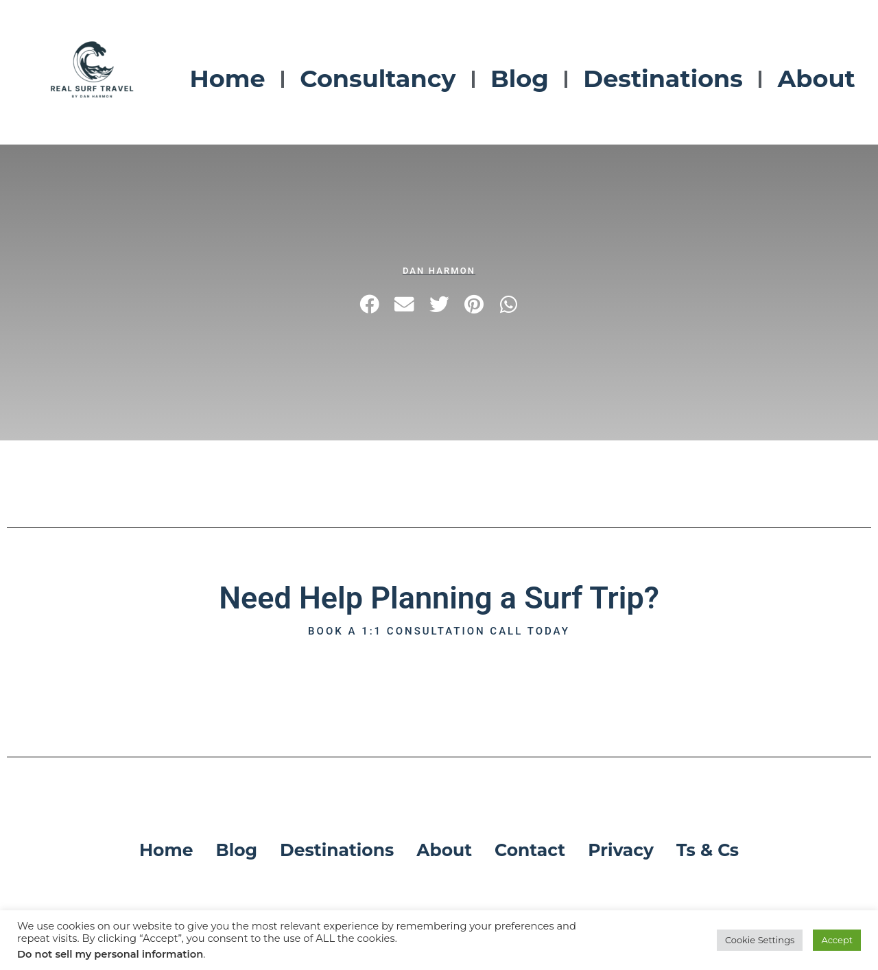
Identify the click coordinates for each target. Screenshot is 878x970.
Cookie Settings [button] (760, 939)
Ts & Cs (707, 850)
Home (227, 78)
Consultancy (377, 78)
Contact (530, 850)
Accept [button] (837, 939)
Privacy (621, 850)
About (816, 78)
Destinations (663, 78)
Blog (519, 78)
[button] (369, 304)
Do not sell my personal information (110, 954)
